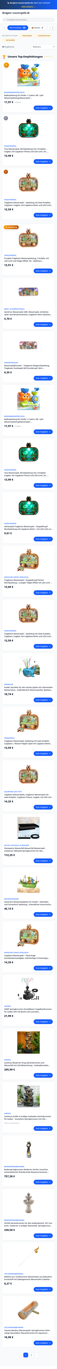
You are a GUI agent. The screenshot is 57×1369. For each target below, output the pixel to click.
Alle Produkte (18, 27)
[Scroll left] (4, 28)
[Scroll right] (53, 28)
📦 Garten (37, 27)
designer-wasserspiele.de (16, 12)
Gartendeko (9, 40)
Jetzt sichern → (28, 6)
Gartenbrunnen (43, 36)
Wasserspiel (26, 36)
